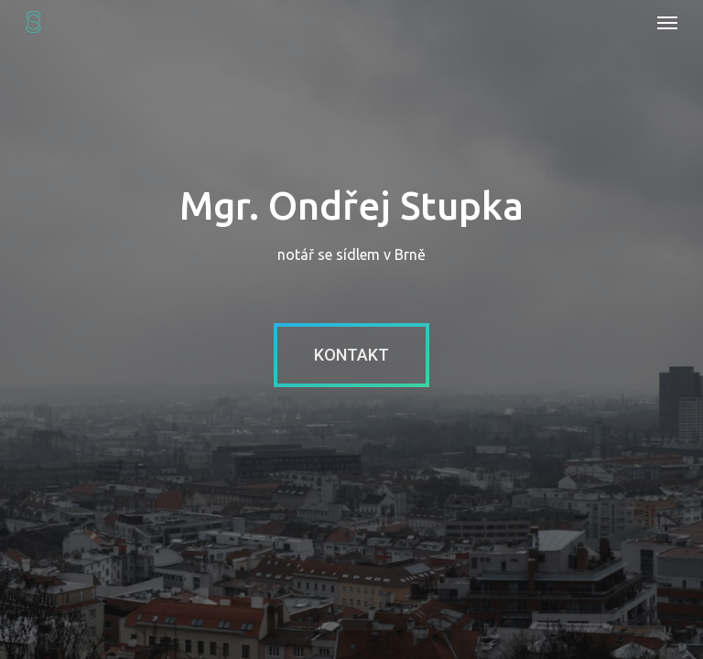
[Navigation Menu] (667, 22)
